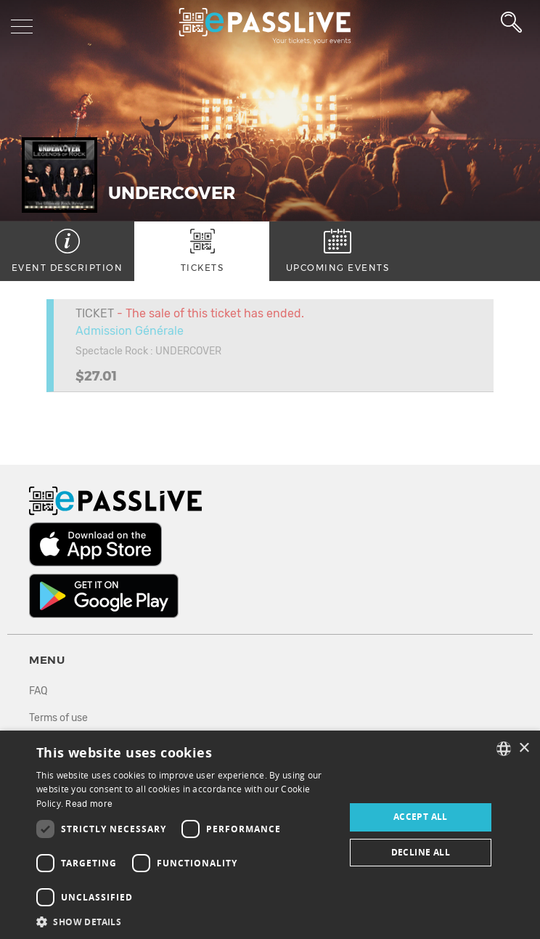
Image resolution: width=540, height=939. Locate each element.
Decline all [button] (420, 852)
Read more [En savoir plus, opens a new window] (88, 804)
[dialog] (270, 835)
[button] (185, 921)
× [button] (523, 748)
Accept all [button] (420, 816)
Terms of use (58, 718)
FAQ (38, 691)
